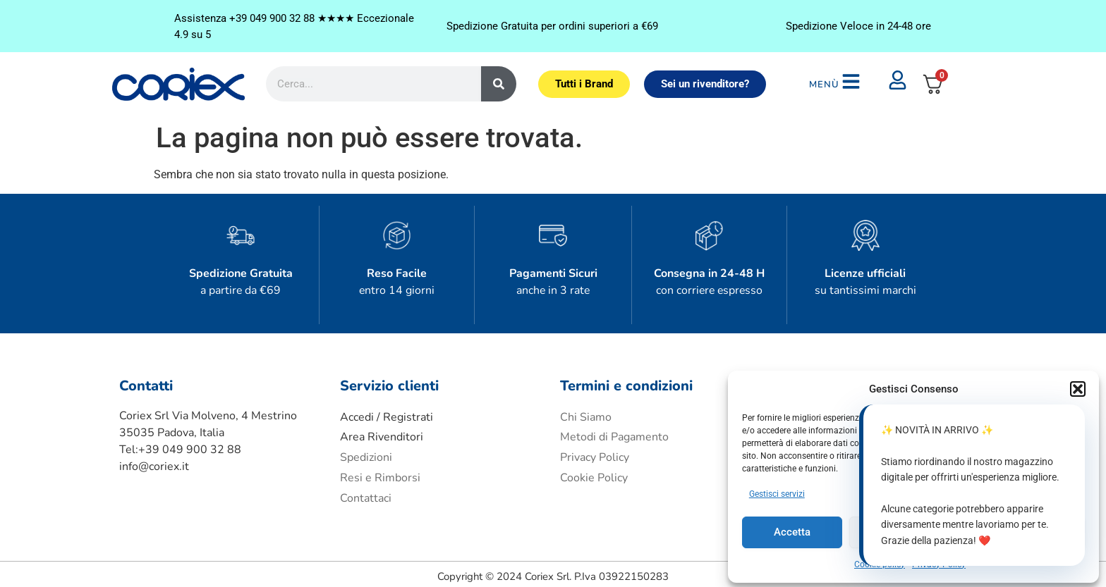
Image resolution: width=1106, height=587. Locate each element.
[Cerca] (498, 68)
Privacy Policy (939, 562)
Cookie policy (879, 562)
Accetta (792, 530)
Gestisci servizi (777, 492)
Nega (898, 530)
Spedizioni (366, 442)
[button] (1078, 387)
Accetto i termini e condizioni (864, 440)
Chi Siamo (586, 401)
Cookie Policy (594, 463)
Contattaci (365, 483)
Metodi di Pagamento (614, 422)
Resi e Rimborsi (380, 463)
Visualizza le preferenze (1020, 530)
